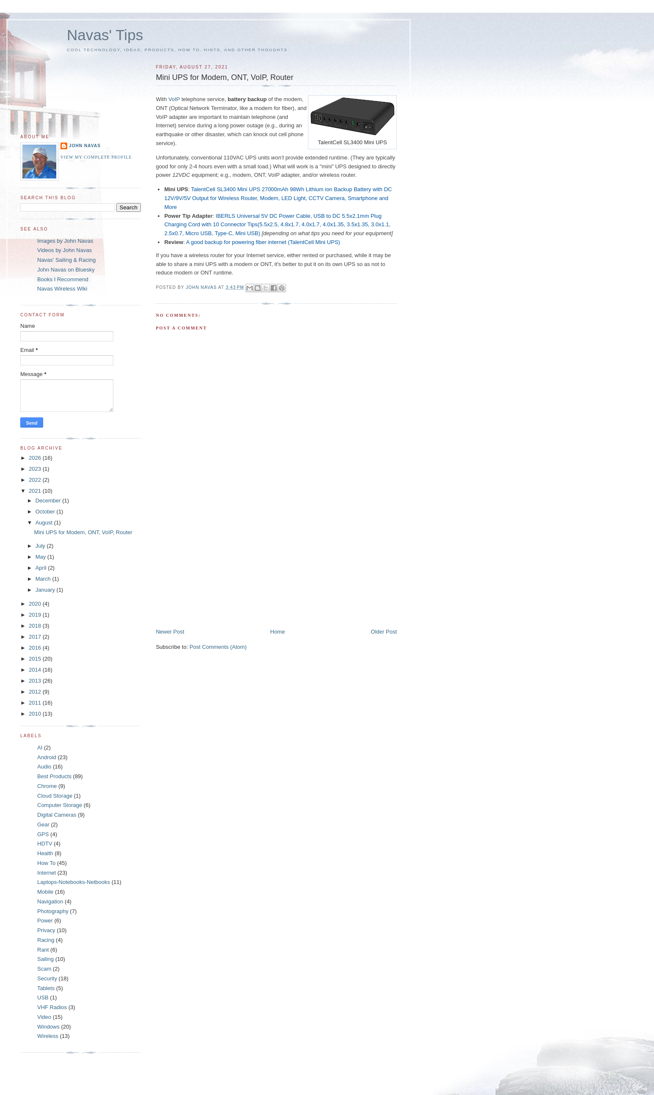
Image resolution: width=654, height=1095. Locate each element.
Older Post (384, 631)
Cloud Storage (54, 796)
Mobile (45, 892)
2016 (36, 648)
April (42, 568)
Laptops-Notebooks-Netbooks (73, 882)
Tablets (46, 988)
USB (43, 997)
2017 (36, 637)
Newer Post (170, 631)
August (45, 522)
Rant (43, 950)
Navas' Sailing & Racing (66, 260)
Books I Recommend (62, 279)
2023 (36, 469)
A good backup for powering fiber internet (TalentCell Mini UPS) (263, 242)
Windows (48, 1027)
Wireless (47, 1036)
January (46, 590)
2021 (36, 491)
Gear (43, 824)
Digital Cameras (56, 815)
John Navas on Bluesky (66, 269)
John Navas (85, 145)
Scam (44, 969)
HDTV (44, 843)
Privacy (46, 930)
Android (46, 757)
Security (47, 978)
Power (45, 920)
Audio (44, 766)
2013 (36, 681)
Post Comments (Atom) (218, 647)
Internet (46, 873)
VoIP (174, 99)
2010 (36, 714)
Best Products (54, 776)
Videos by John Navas (64, 250)
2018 (36, 626)
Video (44, 1017)
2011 (36, 703)
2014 (36, 670)
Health (45, 853)
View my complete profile (96, 157)
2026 (36, 458)
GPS (43, 834)
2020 (36, 604)
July (41, 546)
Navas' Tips (105, 35)
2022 (36, 480)
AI (39, 747)
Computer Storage (59, 805)
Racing (45, 940)
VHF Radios (52, 1007)
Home (277, 631)
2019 (36, 615)
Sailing (45, 959)
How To (46, 863)
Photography (53, 911)
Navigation (50, 901)
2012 (36, 692)
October (46, 511)
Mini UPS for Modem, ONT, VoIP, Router (83, 532)
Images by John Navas (65, 241)
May (41, 557)
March (44, 579)
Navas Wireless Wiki (62, 288)
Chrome (47, 786)
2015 (36, 659)
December (49, 500)
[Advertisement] (219, 569)
